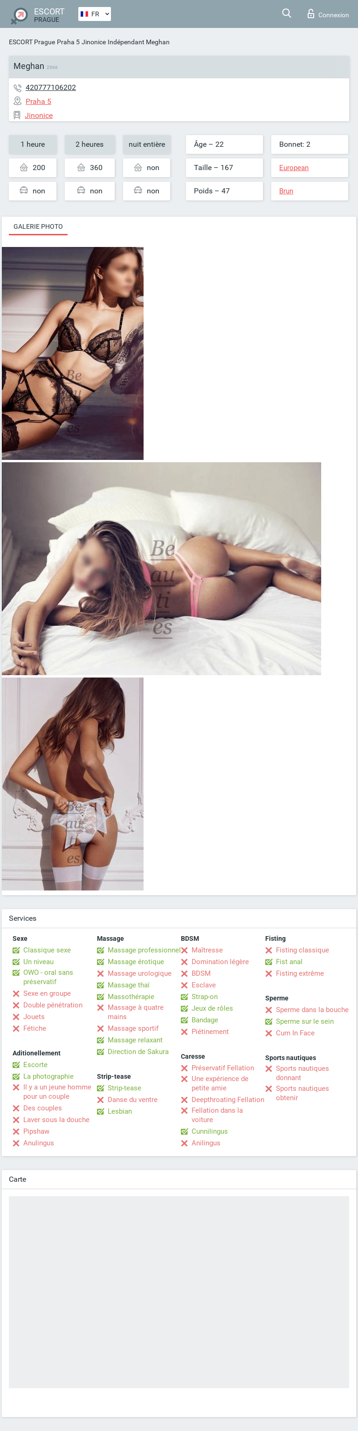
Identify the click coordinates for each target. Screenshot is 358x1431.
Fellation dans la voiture (217, 1115)
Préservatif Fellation (223, 1068)
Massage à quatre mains (136, 1012)
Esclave (204, 985)
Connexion (328, 13)
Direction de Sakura (138, 1052)
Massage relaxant (135, 1040)
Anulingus (38, 1143)
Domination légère (220, 962)
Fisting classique (302, 950)
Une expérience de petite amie (220, 1083)
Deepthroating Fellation (228, 1100)
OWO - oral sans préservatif (48, 977)
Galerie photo (38, 226)
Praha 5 (68, 42)
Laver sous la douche (56, 1120)
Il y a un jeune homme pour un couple (57, 1092)
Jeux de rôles (212, 1008)
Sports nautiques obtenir (302, 1093)
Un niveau (38, 962)
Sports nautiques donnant (302, 1073)
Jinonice (94, 42)
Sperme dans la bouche (312, 1010)
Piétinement (210, 1031)
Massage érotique (136, 962)
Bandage (205, 1020)
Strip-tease (124, 1088)
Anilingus (206, 1143)
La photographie (48, 1076)
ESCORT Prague (32, 42)
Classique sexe (47, 950)
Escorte (35, 1065)
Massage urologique (140, 973)
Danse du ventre (133, 1100)
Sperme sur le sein (305, 1021)
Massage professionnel (144, 950)
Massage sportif (133, 1028)
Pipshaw (36, 1131)
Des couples (42, 1108)
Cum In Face (295, 1033)
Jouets (34, 1017)
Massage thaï (129, 985)
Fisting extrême (300, 973)
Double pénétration (53, 1005)
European (294, 168)
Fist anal (289, 962)
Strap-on (205, 997)
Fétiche (34, 1028)
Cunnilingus (210, 1131)
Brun (286, 191)
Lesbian (120, 1111)
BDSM (201, 973)
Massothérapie (131, 997)
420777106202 (51, 87)
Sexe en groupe (47, 993)
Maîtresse (207, 950)
